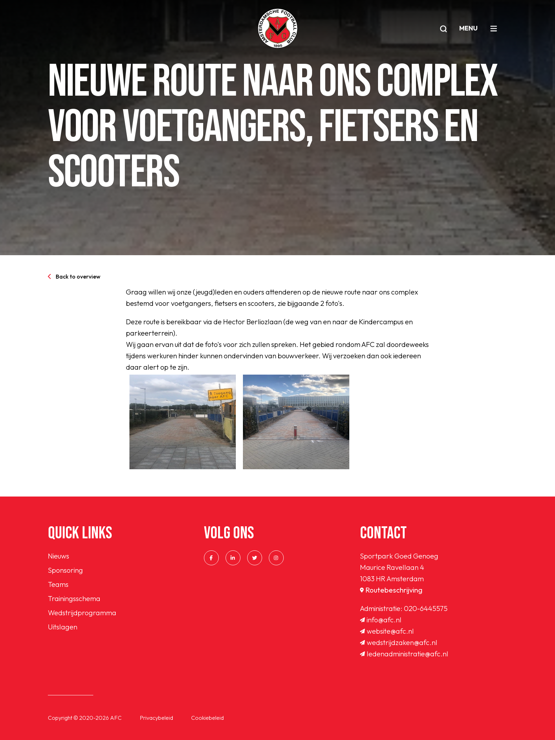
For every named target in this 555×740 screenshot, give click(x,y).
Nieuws (58, 555)
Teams (58, 584)
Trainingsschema (74, 598)
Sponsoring (65, 570)
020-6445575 (426, 608)
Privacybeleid (156, 717)
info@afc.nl (380, 619)
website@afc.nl (387, 631)
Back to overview (74, 276)
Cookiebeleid (207, 717)
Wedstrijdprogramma (82, 612)
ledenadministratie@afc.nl (404, 653)
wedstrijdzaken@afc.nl (398, 642)
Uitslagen (62, 626)
